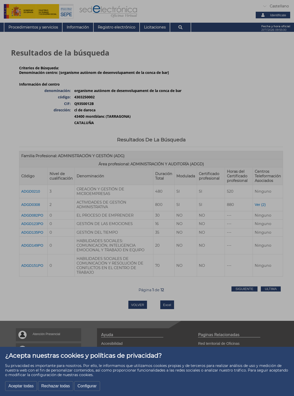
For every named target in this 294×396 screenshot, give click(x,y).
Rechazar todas (55, 386)
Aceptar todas (21, 386)
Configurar (87, 386)
